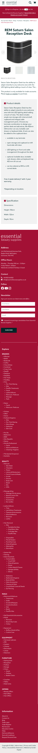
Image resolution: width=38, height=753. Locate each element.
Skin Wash (9, 466)
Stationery (9, 576)
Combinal (7, 367)
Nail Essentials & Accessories (13, 615)
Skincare (7, 464)
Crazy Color (8, 369)
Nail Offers (7, 694)
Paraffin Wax (12, 533)
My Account (6, 727)
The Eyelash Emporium (11, 454)
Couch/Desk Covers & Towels (15, 586)
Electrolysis (9, 548)
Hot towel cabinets (10, 640)
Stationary (9, 426)
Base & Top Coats (11, 622)
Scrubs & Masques (12, 603)
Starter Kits (7, 552)
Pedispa (8, 673)
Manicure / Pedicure (12, 395)
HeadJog (7, 380)
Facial (8, 390)
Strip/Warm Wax (13, 529)
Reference (7, 435)
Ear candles (9, 502)
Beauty (5, 461)
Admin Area (18, 745)
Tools (7, 399)
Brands (5, 354)
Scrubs (8, 476)
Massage (9, 397)
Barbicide (7, 361)
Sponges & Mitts (13, 569)
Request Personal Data (9, 737)
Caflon (6, 363)
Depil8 (6, 371)
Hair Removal (8, 523)
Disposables (10, 538)
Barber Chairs (10, 675)
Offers (5, 689)
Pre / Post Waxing (11, 384)
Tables (6, 682)
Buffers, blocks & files (13, 630)
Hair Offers (7, 696)
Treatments (9, 598)
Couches (7, 679)
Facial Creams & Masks (13, 474)
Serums (8, 478)
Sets (7, 607)
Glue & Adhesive (11, 514)
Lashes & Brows (11, 392)
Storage (6, 667)
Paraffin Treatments (12, 388)
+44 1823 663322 (8, 278)
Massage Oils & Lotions (13, 493)
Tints (7, 508)
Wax (7, 386)
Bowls (8, 609)
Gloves (10, 572)
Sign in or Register (12, 9)
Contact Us (5, 718)
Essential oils (10, 497)
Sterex (6, 441)
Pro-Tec (6, 433)
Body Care (9, 481)
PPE (5, 642)
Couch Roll (11, 561)
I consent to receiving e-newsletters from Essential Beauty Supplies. (18, 322)
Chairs (6, 669)
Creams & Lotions (11, 605)
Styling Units (8, 660)
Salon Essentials (9, 557)
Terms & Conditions (8, 735)
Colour (8, 624)
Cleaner (6, 646)
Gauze (10, 565)
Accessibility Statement (15, 748)
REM (5, 437)
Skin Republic (8, 439)
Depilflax (7, 375)
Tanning (6, 555)
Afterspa (6, 356)
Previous (3, 52)
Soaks (8, 600)
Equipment (7, 628)
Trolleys (6, 665)
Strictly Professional (10, 443)
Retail (8, 483)
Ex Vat (22, 9)
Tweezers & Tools (11, 584)
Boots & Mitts (10, 580)
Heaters (6, 644)
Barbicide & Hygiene (12, 578)
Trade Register (6, 724)
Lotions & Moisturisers (13, 472)
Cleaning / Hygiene (12, 450)
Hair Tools (7, 378)
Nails (4, 594)
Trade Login (5, 722)
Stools (8, 671)
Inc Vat (30, 9)
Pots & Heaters (10, 540)
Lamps (6, 651)
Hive (5, 382)
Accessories (10, 500)
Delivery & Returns (8, 733)
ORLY (6, 414)
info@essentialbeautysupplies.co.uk (13, 280)
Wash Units (7, 684)
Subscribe (9, 330)
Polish (6, 617)
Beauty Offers (8, 691)
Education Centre (7, 729)
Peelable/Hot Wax (14, 527)
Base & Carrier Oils (12, 495)
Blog (3, 720)
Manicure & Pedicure (10, 596)
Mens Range (10, 424)
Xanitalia (7, 456)
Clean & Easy (8, 365)
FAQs (3, 731)
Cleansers (9, 468)
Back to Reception (8, 78)
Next (35, 52)
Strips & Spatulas (11, 544)
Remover (9, 517)
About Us (5, 716)
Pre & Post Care (11, 542)
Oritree (6, 411)
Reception (7, 663)
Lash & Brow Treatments (13, 510)
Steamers (7, 653)
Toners (8, 470)
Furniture (7, 658)
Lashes (8, 519)
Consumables (10, 559)
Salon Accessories (11, 582)
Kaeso (6, 403)
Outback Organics (10, 418)
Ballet (6, 358)
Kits (7, 485)
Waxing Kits (10, 546)
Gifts (7, 487)
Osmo (6, 416)
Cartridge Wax (12, 531)
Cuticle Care (10, 632)
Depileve (7, 373)
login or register (12, 94)
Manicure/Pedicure (12, 447)
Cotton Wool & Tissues (15, 567)
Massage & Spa (8, 491)
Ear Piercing (10, 588)
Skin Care (9, 428)
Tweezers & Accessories (13, 512)
